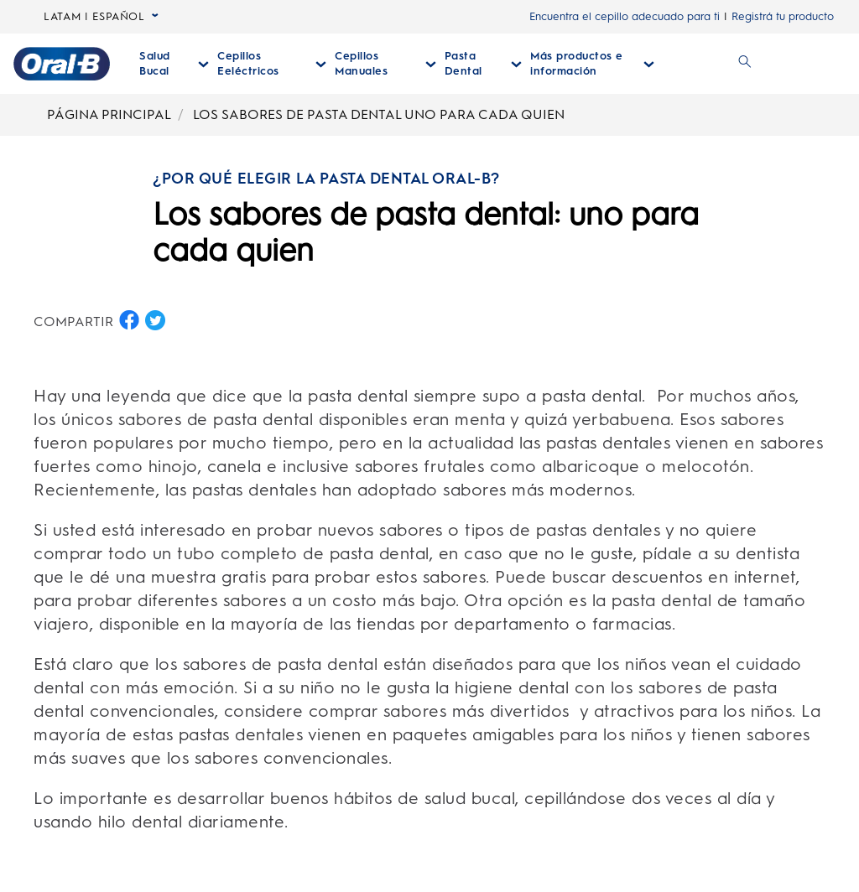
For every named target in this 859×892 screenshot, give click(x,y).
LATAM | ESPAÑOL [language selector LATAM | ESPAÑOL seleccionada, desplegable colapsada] (101, 17)
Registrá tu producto (782, 16)
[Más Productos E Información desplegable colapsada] (592, 63)
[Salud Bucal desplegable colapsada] (174, 63)
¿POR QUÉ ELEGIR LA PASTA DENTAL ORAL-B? (326, 178)
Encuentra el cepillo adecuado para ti (624, 16)
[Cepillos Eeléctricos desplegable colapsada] (271, 63)
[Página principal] (61, 63)
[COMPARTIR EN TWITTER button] (155, 320)
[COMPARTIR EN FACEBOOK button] (129, 320)
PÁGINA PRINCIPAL (109, 114)
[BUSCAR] (745, 63)
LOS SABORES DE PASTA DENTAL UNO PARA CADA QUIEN (379, 114)
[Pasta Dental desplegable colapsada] (483, 63)
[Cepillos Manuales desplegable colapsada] (385, 63)
